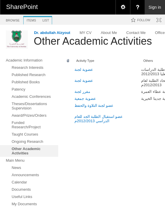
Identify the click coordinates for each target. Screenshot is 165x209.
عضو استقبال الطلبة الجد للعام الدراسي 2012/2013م (98, 118)
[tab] (13, 19)
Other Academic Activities (93, 41)
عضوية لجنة (83, 69)
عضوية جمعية (85, 98)
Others (148, 60)
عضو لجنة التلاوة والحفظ (93, 105)
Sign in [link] (155, 7)
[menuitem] (123, 7)
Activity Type (85, 60)
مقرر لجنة (82, 91)
